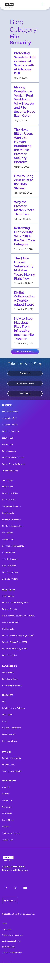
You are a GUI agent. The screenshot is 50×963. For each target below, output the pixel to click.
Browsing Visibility (10, 493)
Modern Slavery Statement (12, 935)
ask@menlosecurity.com (11, 941)
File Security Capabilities (12, 526)
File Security (7, 444)
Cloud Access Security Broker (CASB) (18, 616)
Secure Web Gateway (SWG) (14, 649)
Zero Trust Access (10, 572)
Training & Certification (12, 771)
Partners (5, 826)
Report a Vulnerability (11, 758)
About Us (6, 787)
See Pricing (25, 393)
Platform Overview (10, 411)
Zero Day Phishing (10, 579)
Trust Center (7, 840)
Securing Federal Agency (13, 546)
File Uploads (7, 532)
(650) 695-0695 (8, 947)
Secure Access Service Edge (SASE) (18, 635)
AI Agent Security (10, 424)
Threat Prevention (10, 471)
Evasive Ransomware (11, 519)
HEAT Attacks (8, 629)
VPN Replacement (10, 559)
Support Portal (8, 764)
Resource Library (9, 741)
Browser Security (9, 609)
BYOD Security (8, 500)
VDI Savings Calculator (12, 685)
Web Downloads (9, 565)
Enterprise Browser (10, 622)
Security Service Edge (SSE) (14, 642)
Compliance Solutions (11, 506)
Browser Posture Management (15, 602)
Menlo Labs (7, 714)
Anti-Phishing (8, 596)
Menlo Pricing (8, 672)
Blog (4, 701)
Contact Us (25, 373)
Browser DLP (7, 438)
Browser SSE (7, 486)
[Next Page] (25, 351)
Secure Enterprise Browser (13, 464)
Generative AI (8, 539)
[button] (42, 5)
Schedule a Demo (25, 383)
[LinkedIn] (6, 888)
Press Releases (8, 734)
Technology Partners (11, 833)
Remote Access (9, 451)
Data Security (8, 513)
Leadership (7, 813)
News (4, 721)
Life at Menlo (7, 820)
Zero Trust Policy (9, 655)
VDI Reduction (8, 552)
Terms (4, 923)
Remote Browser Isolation (13, 457)
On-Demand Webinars (11, 728)
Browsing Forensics (10, 431)
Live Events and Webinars (13, 708)
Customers (6, 807)
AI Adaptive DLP (9, 418)
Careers (5, 794)
